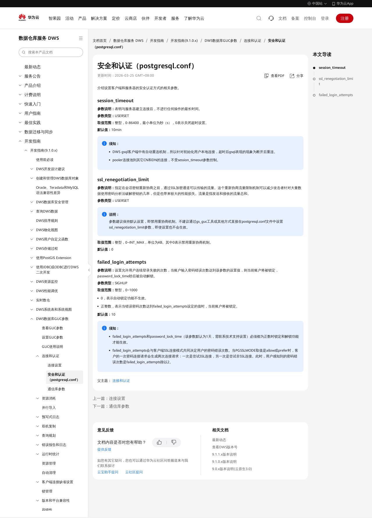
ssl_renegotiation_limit (336, 81)
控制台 (310, 18)
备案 (295, 18)
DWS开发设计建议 (50, 169)
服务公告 (32, 76)
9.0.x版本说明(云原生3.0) (232, 469)
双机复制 (49, 426)
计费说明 (32, 94)
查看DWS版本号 (224, 447)
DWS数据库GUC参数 (52, 319)
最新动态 (32, 66)
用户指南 (32, 113)
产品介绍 (32, 85)
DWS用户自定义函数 (52, 239)
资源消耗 (49, 398)
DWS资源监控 (47, 282)
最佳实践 (32, 122)
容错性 (47, 510)
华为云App (345, 3)
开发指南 (32, 141)
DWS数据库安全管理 (52, 202)
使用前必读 (44, 160)
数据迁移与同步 (38, 132)
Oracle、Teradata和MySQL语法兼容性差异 (57, 190)
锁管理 (47, 491)
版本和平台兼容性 (56, 501)
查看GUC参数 (52, 328)
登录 (325, 18)
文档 (282, 18)
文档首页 (100, 41)
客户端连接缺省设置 (57, 482)
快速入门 (32, 104)
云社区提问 (134, 472)
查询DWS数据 (47, 211)
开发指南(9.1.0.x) (44, 150)
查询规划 (49, 436)
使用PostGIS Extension (53, 258)
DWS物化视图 (47, 230)
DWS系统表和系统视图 (54, 309)
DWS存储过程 (47, 249)
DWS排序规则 (47, 221)
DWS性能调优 (47, 291)
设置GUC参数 (52, 337)
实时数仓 (43, 300)
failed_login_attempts (336, 95)
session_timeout (332, 68)
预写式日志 (50, 417)
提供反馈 (104, 449)
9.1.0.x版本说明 (224, 462)
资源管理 (49, 463)
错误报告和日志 (54, 445)
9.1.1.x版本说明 (224, 454)
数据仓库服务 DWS (128, 41)
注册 (345, 18)
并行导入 (49, 408)
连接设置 (55, 365)
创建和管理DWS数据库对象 (57, 178)
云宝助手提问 (107, 472)
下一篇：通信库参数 (111, 406)
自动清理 (49, 473)
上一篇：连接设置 (109, 398)
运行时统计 (50, 454)
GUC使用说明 (52, 347)
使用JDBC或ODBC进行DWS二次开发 (57, 269)
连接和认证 (50, 356)
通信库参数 (56, 389)
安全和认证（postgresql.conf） (64, 377)
